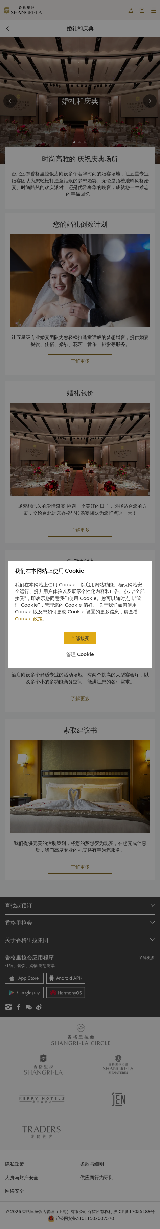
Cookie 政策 (29, 619)
